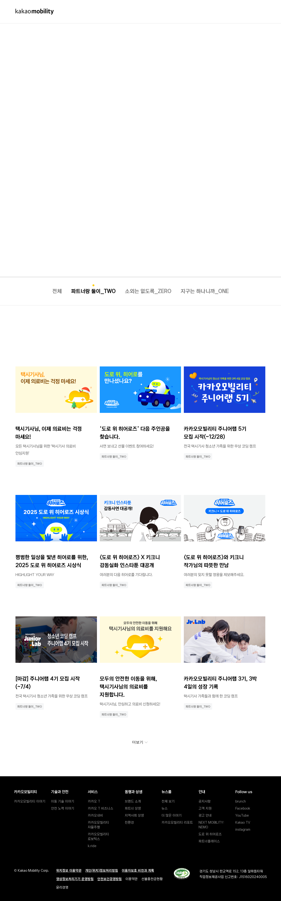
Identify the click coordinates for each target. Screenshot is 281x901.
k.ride (92, 845)
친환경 (129, 822)
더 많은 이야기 (172, 815)
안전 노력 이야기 (62, 808)
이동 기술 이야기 (62, 801)
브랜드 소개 (133, 801)
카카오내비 (95, 815)
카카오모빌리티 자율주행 (99, 824)
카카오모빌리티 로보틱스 (99, 836)
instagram (242, 829)
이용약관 (132, 878)
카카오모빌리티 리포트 (177, 822)
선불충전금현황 (152, 878)
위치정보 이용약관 (68, 870)
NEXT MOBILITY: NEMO (212, 824)
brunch (240, 801)
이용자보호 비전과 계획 (138, 870)
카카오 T (94, 801)
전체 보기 (168, 801)
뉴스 (165, 808)
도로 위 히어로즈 (210, 833)
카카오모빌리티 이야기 (29, 801)
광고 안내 (205, 815)
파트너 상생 (133, 808)
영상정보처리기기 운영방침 (75, 878)
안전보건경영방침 (109, 878)
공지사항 (205, 801)
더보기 (141, 743)
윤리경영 (62, 887)
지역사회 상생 (134, 815)
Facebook (242, 808)
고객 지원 (205, 808)
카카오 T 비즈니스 (100, 808)
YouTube (242, 815)
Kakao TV (242, 822)
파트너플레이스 (209, 840)
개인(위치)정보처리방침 (101, 870)
